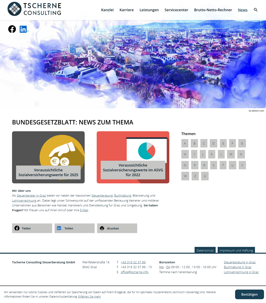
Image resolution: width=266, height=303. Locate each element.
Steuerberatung (102, 195)
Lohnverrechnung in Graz (241, 272)
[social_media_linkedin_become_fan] (24, 29)
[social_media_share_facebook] (32, 228)
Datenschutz (205, 250)
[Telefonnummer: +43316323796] (133, 262)
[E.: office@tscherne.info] (134, 272)
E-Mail (84, 210)
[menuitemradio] (127, 10)
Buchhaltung (122, 195)
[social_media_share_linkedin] (75, 228)
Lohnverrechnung (24, 200)
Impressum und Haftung (236, 250)
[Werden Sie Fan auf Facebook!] (12, 29)
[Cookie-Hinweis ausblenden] (249, 294)
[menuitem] (107, 10)
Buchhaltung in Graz (237, 267)
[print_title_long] (117, 228)
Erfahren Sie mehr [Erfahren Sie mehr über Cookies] (89, 296)
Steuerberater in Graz (31, 195)
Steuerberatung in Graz (240, 262)
